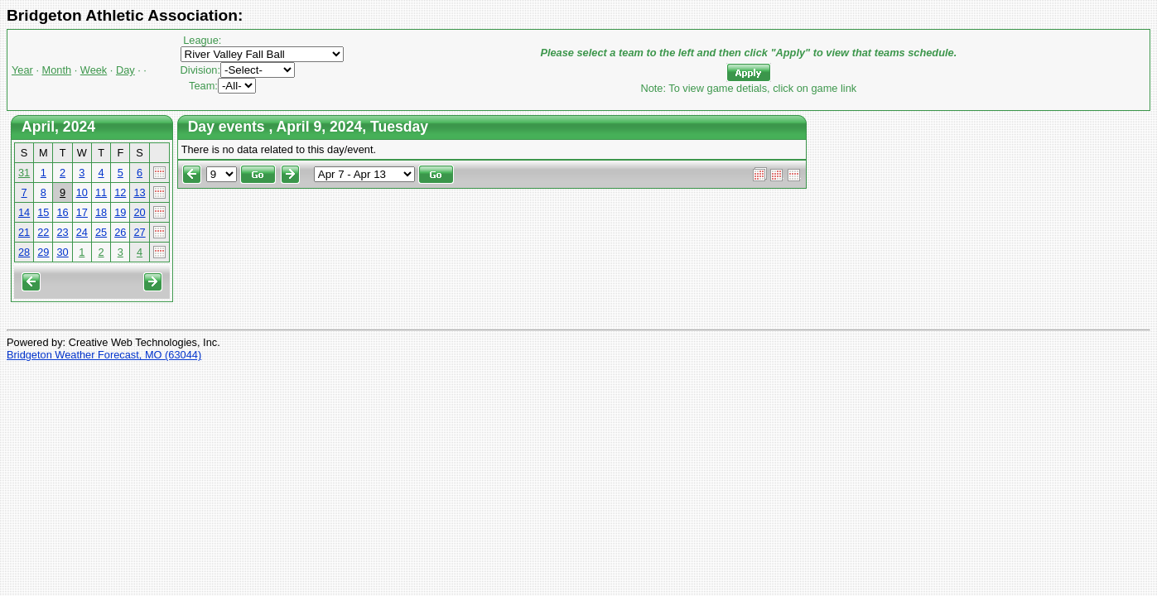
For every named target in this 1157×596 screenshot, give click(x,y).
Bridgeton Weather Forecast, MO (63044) (104, 354)
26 (120, 232)
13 (139, 192)
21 (24, 232)
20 (139, 212)
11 (101, 192)
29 (43, 252)
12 (120, 192)
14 (24, 212)
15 (43, 212)
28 (24, 252)
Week (93, 70)
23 (62, 232)
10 (82, 192)
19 (120, 212)
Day (125, 70)
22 (43, 232)
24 (82, 232)
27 (139, 232)
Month (57, 70)
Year (22, 70)
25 (101, 232)
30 (62, 252)
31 (24, 172)
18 (101, 212)
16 (62, 212)
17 (82, 212)
